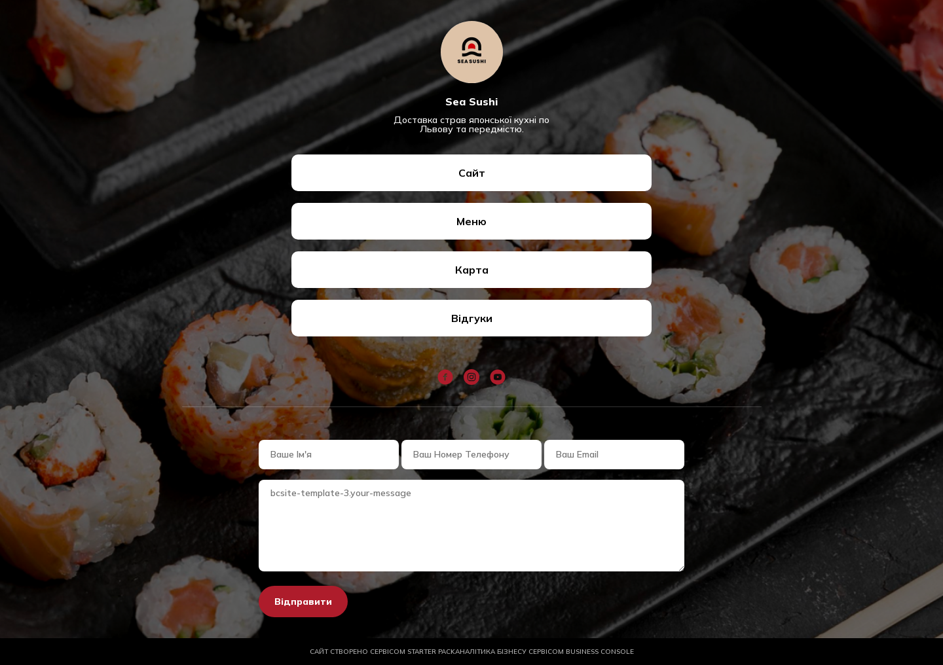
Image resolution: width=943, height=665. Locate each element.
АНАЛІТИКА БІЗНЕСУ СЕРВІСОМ (544, 651)
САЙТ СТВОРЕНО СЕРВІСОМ (382, 651)
